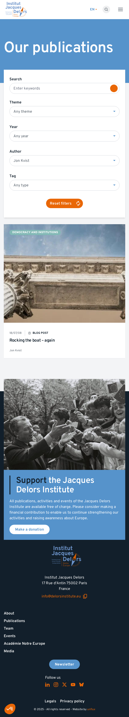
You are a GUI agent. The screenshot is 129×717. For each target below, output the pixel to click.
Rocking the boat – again (32, 340)
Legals (50, 701)
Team (8, 628)
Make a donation (29, 529)
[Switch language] (93, 9)
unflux (91, 709)
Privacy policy (72, 701)
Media (9, 651)
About (9, 613)
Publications (14, 620)
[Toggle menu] (120, 9)
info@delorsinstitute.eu (64, 596)
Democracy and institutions (35, 232)
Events (10, 636)
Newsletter (64, 664)
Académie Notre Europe (24, 643)
